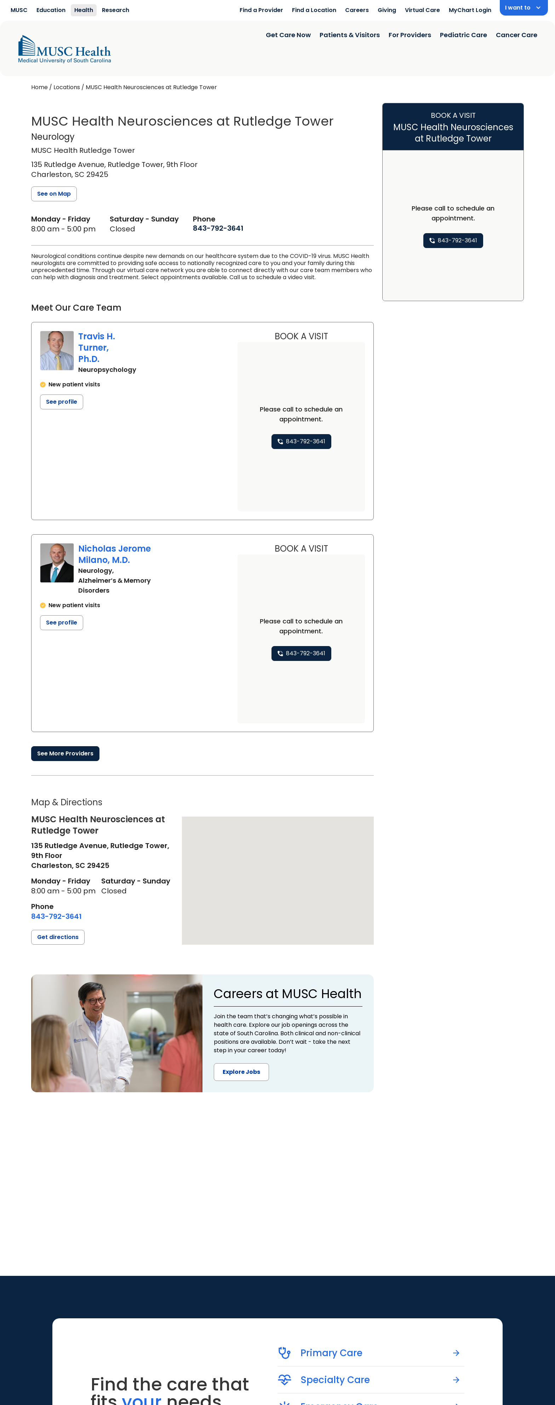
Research (115, 10)
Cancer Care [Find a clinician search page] (516, 34)
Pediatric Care (463, 34)
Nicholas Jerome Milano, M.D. (114, 554)
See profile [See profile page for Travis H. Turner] (61, 402)
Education (50, 10)
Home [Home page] (39, 87)
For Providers (410, 34)
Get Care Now (288, 34)
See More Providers (65, 753)
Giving (387, 10)
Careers (357, 10)
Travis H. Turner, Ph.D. (96, 347)
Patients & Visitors (350, 34)
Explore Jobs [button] (241, 1072)
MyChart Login (470, 10)
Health (83, 10)
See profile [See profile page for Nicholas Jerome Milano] (61, 622)
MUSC (19, 10)
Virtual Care (422, 10)
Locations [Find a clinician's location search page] (66, 87)
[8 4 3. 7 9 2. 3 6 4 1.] (218, 228)
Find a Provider (261, 10)
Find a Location (314, 10)
